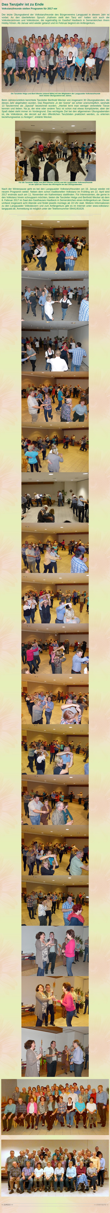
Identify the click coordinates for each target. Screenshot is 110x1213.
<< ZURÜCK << (7, 1205)
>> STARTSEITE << (101, 1205)
